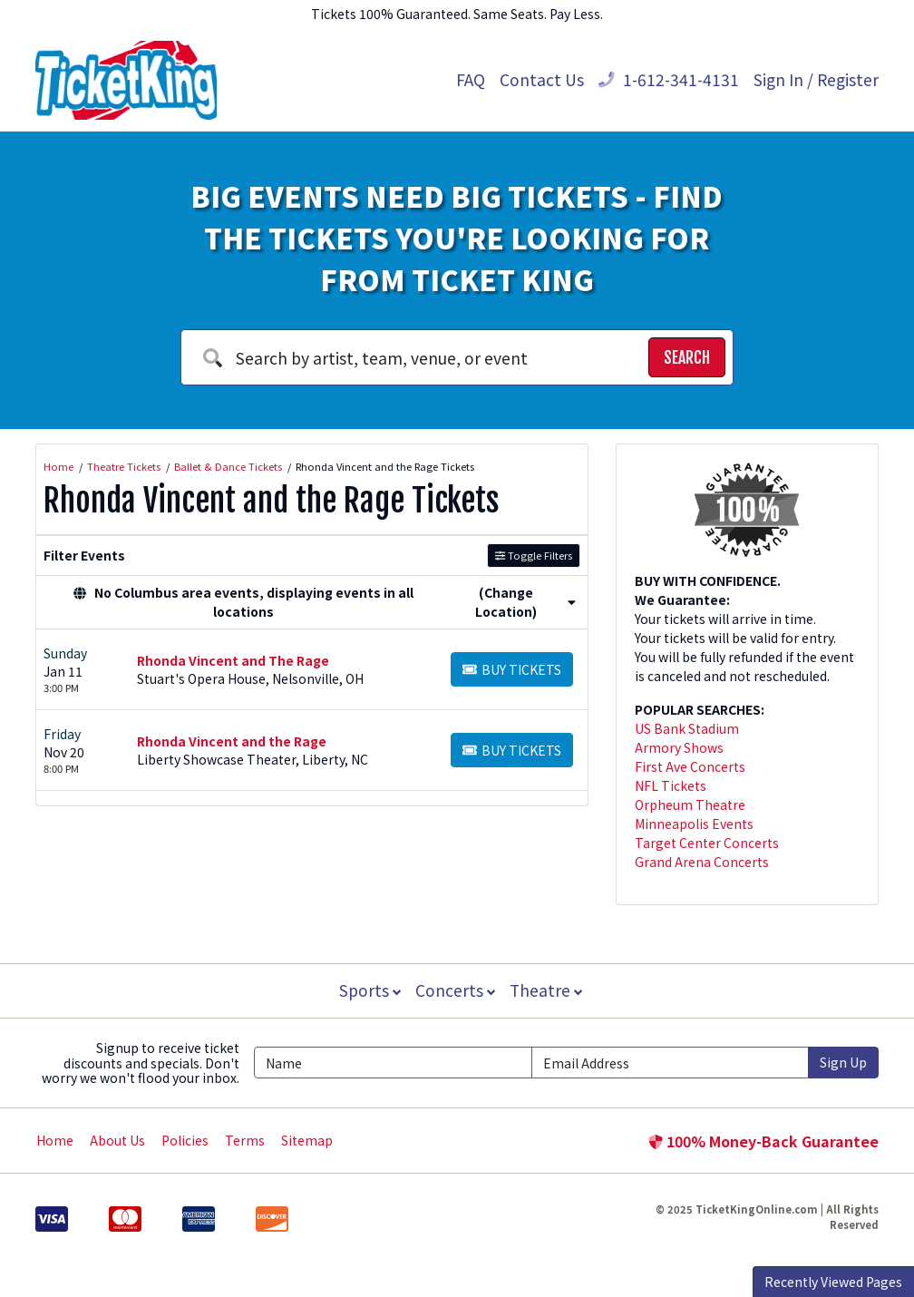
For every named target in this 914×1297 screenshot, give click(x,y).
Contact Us (542, 79)
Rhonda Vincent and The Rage (233, 660)
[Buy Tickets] (512, 669)
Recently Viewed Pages (833, 1282)
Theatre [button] (547, 990)
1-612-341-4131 (668, 79)
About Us (117, 1140)
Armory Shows (679, 747)
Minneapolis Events (694, 823)
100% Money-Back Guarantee (763, 1141)
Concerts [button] (455, 990)
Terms (245, 1140)
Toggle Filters (533, 555)
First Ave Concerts (690, 766)
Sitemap (307, 1140)
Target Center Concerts (707, 843)
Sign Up (843, 1062)
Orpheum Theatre (690, 804)
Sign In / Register (816, 79)
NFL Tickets (670, 785)
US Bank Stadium (687, 728)
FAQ (470, 79)
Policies (185, 1140)
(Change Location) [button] (525, 601)
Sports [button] (368, 990)
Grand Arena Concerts (702, 862)
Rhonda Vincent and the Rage (231, 741)
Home (54, 1140)
